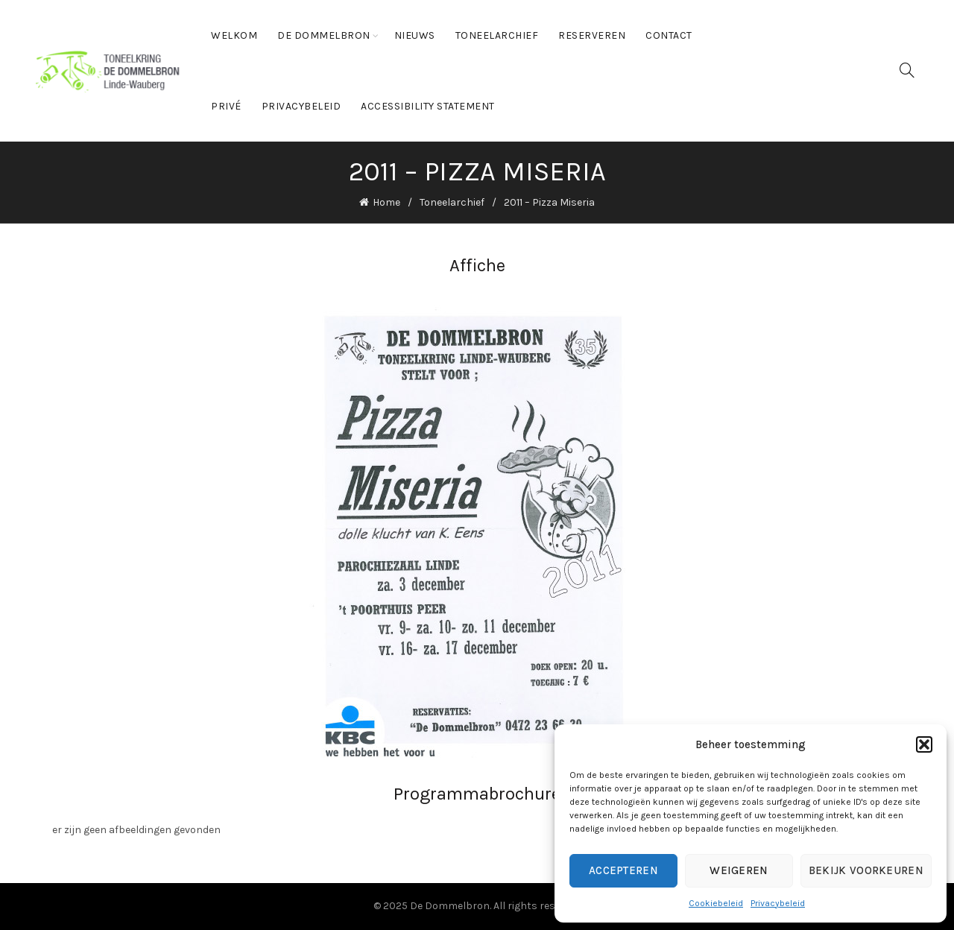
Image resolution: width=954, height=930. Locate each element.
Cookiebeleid (716, 903)
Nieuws (414, 35)
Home (386, 202)
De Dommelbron (323, 35)
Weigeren (739, 870)
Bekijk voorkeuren (866, 870)
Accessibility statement (428, 106)
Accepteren (623, 870)
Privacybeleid (778, 903)
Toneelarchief (497, 35)
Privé (226, 106)
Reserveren (591, 35)
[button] (924, 744)
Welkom (234, 35)
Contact (668, 35)
